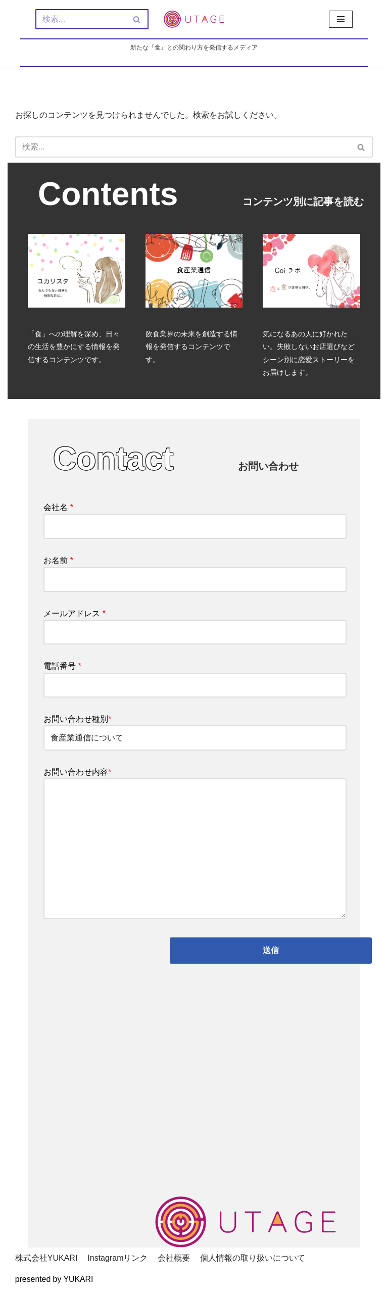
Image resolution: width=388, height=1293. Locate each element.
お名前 (195, 571)
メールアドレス (195, 624)
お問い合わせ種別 (195, 730)
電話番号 (195, 677)
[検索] (80, 19)
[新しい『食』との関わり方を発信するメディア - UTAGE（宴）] (194, 19)
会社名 (195, 517)
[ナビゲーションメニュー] (341, 19)
